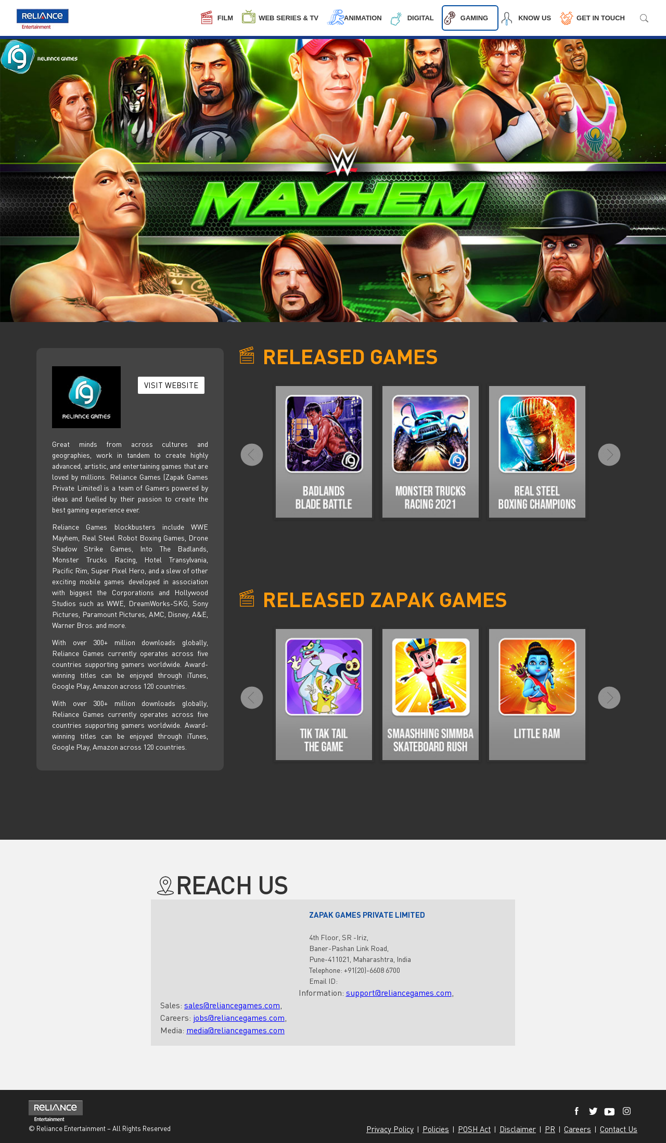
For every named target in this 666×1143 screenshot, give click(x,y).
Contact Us (618, 1129)
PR (550, 1129)
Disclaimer (517, 1129)
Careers (577, 1129)
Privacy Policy (390, 1129)
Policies (435, 1129)
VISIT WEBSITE (171, 385)
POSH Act (474, 1129)
